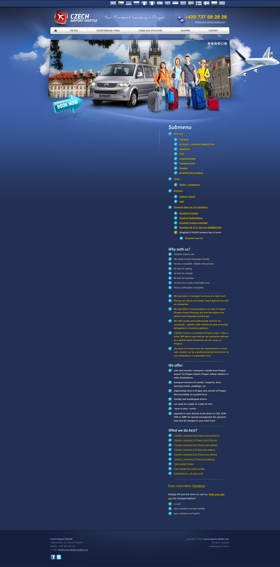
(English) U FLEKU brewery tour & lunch (200, 232)
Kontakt (213, 31)
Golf (182, 201)
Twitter (58, 557)
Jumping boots (187, 163)
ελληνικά (222, 3)
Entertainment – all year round (188, 473)
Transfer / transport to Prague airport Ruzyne (195, 440)
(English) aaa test (194, 238)
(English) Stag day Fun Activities (191, 207)
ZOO (182, 154)
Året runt (178, 134)
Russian (136, 3)
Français (144, 3)
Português (167, 3)
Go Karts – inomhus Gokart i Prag (197, 144)
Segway (184, 168)
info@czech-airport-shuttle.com (210, 22)
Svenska (191, 3)
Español (160, 3)
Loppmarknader (188, 159)
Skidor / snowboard (190, 185)
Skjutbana (185, 149)
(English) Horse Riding (191, 173)
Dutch (175, 3)
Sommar (178, 191)
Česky (121, 3)
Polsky (214, 3)
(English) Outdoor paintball (194, 223)
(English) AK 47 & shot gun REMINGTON (200, 227)
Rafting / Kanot (187, 196)
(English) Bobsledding (191, 218)
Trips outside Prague (184, 464)
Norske (183, 3)
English (113, 3)
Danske (206, 3)
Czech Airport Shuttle (75, 17)
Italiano (152, 3)
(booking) (198, 486)
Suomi (199, 3)
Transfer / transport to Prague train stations (194, 450)
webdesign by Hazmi (219, 546)
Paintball (184, 139)
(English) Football (189, 213)
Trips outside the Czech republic (189, 469)
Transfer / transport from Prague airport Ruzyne (197, 435)
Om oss (74, 31)
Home (56, 30)
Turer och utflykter (150, 31)
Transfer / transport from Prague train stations (196, 445)
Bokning (185, 31)
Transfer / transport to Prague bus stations (194, 459)
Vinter (177, 179)
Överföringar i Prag (108, 31)
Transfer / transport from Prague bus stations (195, 454)
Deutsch (129, 3)
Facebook (53, 557)
